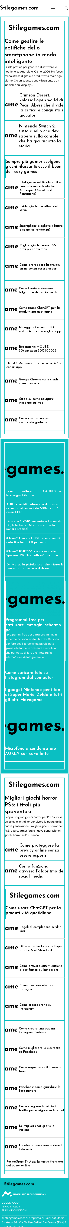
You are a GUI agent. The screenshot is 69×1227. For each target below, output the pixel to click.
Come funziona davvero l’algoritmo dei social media (41, 871)
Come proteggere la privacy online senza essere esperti (39, 850)
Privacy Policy (11, 1206)
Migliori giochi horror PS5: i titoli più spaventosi (31, 804)
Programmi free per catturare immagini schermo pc (33, 625)
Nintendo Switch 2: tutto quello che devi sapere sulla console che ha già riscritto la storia (40, 136)
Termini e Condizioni (14, 1210)
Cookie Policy (11, 1202)
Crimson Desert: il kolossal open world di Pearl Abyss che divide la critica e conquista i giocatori (41, 105)
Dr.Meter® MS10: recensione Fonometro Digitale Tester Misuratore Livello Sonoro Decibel (34, 525)
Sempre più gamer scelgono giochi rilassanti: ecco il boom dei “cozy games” (34, 167)
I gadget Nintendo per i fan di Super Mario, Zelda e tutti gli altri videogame (33, 695)
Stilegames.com (19, 8)
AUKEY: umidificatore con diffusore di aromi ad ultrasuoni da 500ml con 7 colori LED (33, 508)
